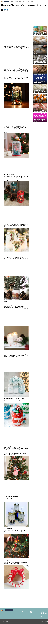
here (7, 132)
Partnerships (32, 611)
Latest (22, 611)
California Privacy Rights (44, 613)
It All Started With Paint (19, 398)
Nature (29, 1)
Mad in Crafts (15, 496)
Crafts (12, 1)
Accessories (24, 1)
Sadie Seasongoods (16, 563)
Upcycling (16, 1)
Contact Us (31, 612)
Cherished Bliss (22, 253)
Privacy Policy (42, 612)
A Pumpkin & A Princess (17, 222)
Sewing (20, 1)
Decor (32, 1)
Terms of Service (43, 611)
